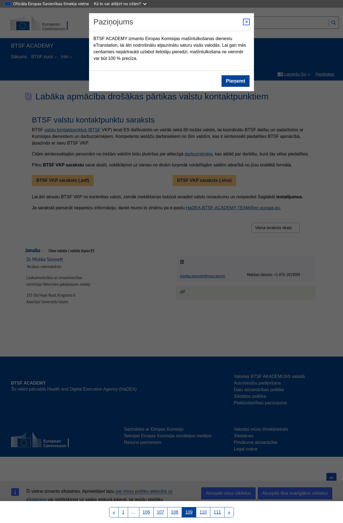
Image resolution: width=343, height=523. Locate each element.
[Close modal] (246, 22)
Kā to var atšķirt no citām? (120, 3)
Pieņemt (235, 81)
